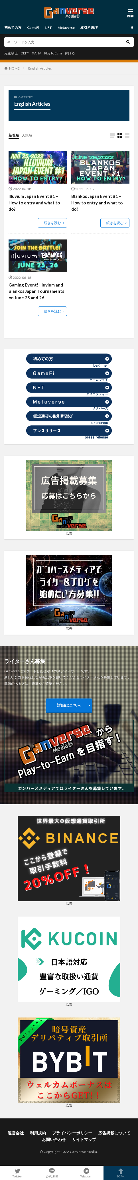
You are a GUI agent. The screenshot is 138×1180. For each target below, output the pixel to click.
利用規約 (38, 1132)
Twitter (17, 1173)
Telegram (86, 1173)
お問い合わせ (54, 1139)
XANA (36, 53)
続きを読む (52, 223)
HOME (14, 68)
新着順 (14, 135)
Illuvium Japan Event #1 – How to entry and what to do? (34, 203)
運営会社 (16, 1132)
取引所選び (89, 27)
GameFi (33, 27)
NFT (48, 27)
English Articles (40, 68)
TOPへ (121, 1173)
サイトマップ (84, 1139)
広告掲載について (114, 1132)
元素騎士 (11, 53)
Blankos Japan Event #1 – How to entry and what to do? (97, 203)
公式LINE (51, 1173)
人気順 (27, 135)
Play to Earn (53, 53)
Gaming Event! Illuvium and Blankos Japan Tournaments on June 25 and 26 (36, 291)
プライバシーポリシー (72, 1132)
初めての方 (12, 27)
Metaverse (66, 27)
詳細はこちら (69, 705)
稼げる (70, 53)
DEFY (25, 53)
